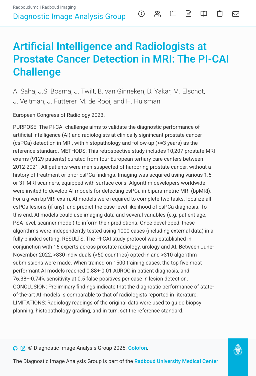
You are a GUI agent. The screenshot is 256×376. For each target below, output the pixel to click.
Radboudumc (26, 7)
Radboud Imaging (59, 7)
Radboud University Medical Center (176, 361)
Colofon (137, 348)
